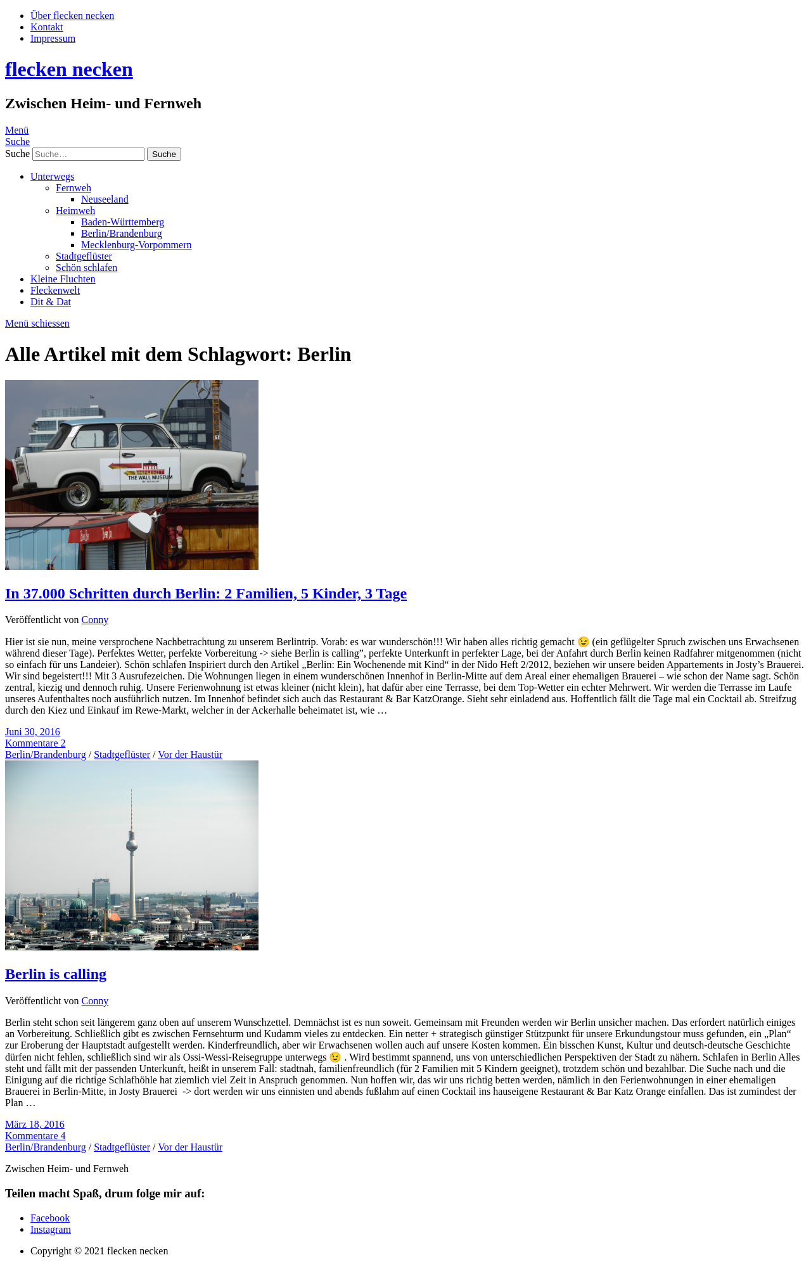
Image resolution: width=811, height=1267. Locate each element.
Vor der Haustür (190, 754)
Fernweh (73, 187)
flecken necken (69, 69)
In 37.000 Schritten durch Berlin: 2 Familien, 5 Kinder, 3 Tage (206, 593)
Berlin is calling (55, 974)
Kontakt (46, 27)
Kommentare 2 (35, 743)
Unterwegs (52, 176)
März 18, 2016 (35, 1124)
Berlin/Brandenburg (121, 233)
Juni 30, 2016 (32, 731)
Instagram (50, 1229)
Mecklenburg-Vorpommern (136, 244)
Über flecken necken (72, 15)
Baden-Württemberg (122, 222)
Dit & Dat (50, 301)
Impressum (52, 38)
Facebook (50, 1218)
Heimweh (75, 210)
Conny (95, 619)
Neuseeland (105, 199)
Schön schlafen (86, 267)
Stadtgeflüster (84, 256)
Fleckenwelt (55, 290)
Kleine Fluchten (63, 279)
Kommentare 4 (35, 1135)
